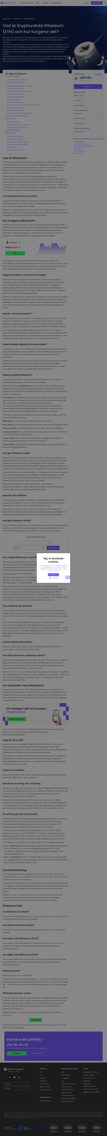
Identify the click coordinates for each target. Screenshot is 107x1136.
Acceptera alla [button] (53, 574)
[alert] (53, 568)
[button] (53, 578)
